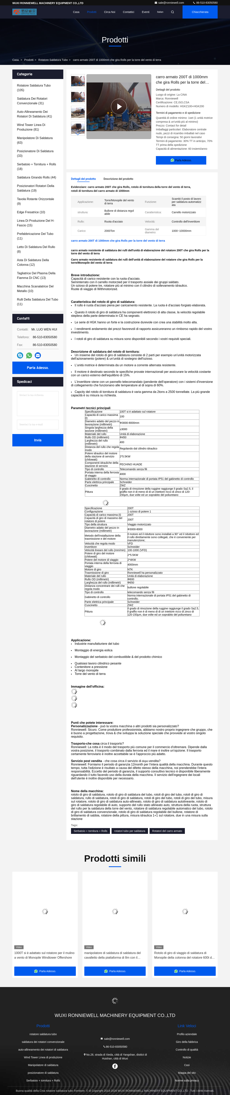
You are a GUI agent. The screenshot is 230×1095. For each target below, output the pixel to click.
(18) (36, 167)
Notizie (187, 1057)
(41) (34, 114)
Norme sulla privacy (187, 1080)
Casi (187, 1065)
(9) (35, 201)
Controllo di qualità (187, 1049)
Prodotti (91, 12)
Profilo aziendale (187, 1034)
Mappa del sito (187, 1072)
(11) (35, 236)
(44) (36, 177)
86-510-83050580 (205, 2)
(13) (36, 275)
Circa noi (109, 12)
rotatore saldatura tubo (53, 59)
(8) (36, 249)
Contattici (128, 12)
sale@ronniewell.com (169, 2)
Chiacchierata (200, 12)
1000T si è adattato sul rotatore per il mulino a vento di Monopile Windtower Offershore (44, 955)
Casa (76, 12)
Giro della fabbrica (187, 1041)
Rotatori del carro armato (167, 831)
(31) (32, 101)
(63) (35, 140)
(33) (35, 153)
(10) (31, 212)
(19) (35, 188)
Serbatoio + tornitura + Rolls (90, 831)
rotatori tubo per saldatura (129, 831)
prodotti (29, 59)
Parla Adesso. (38, 368)
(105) (34, 88)
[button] (78, 134)
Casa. (15, 59)
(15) (35, 223)
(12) (33, 262)
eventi (145, 12)
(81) (31, 127)
